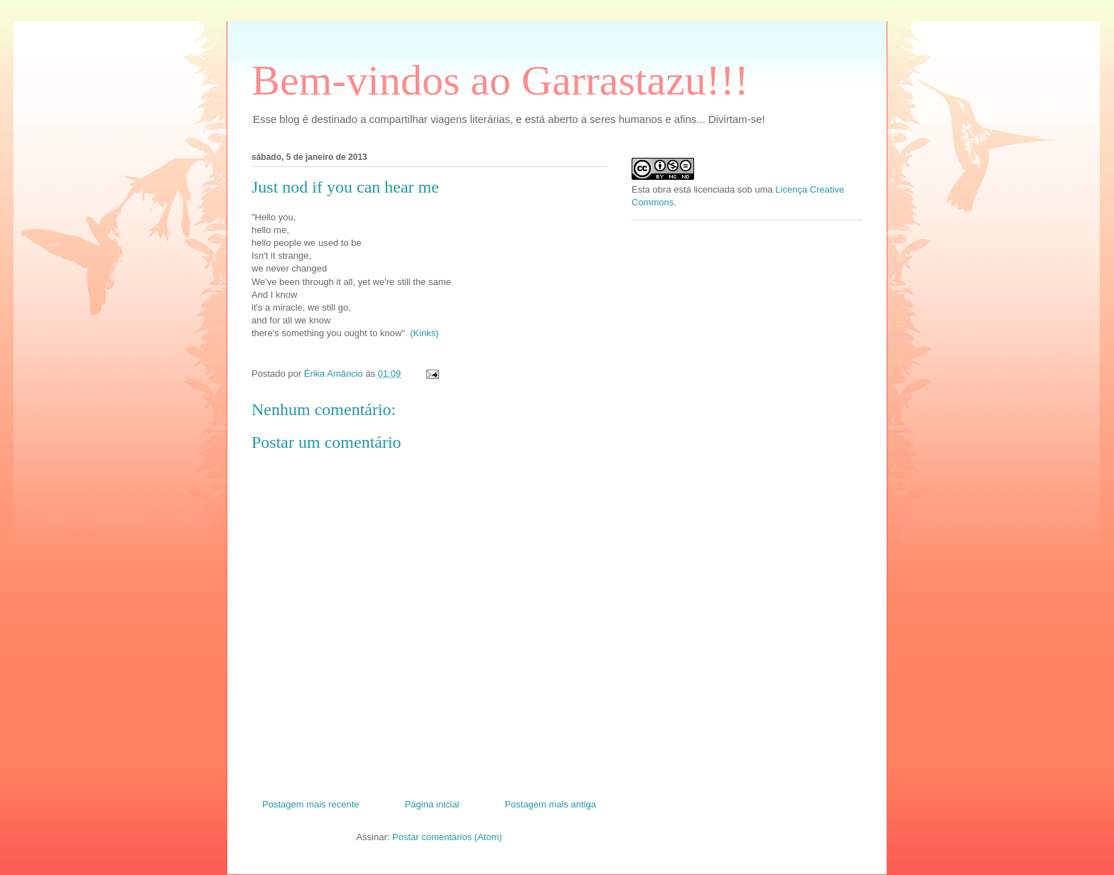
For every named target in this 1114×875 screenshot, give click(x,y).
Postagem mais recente (310, 804)
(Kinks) (424, 333)
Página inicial (432, 804)
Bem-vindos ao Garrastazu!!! (500, 80)
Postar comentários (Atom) (447, 837)
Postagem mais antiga (550, 804)
